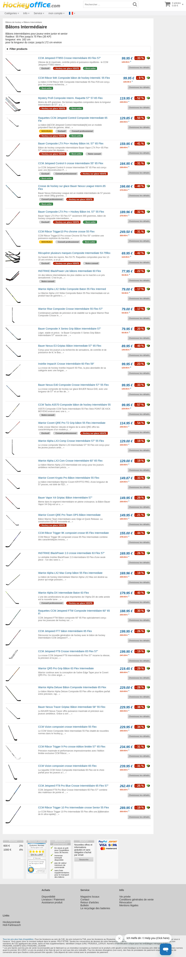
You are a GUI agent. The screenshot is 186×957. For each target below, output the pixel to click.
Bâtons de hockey (13, 22)
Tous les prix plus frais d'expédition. (18, 939)
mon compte (55, 13)
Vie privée (125, 896)
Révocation (125, 902)
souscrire (83, 859)
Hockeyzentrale (11, 922)
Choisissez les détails (139, 67)
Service (38, 13)
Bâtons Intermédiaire (33, 22)
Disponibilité (48, 896)
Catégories (11, 13)
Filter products (18, 48)
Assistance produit (52, 902)
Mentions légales (128, 905)
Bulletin (84, 905)
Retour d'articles (89, 902)
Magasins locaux (89, 896)
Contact (84, 899)
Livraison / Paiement (53, 899)
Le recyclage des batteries (95, 908)
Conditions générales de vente (136, 899)
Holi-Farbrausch (12, 925)
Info (25, 13)
